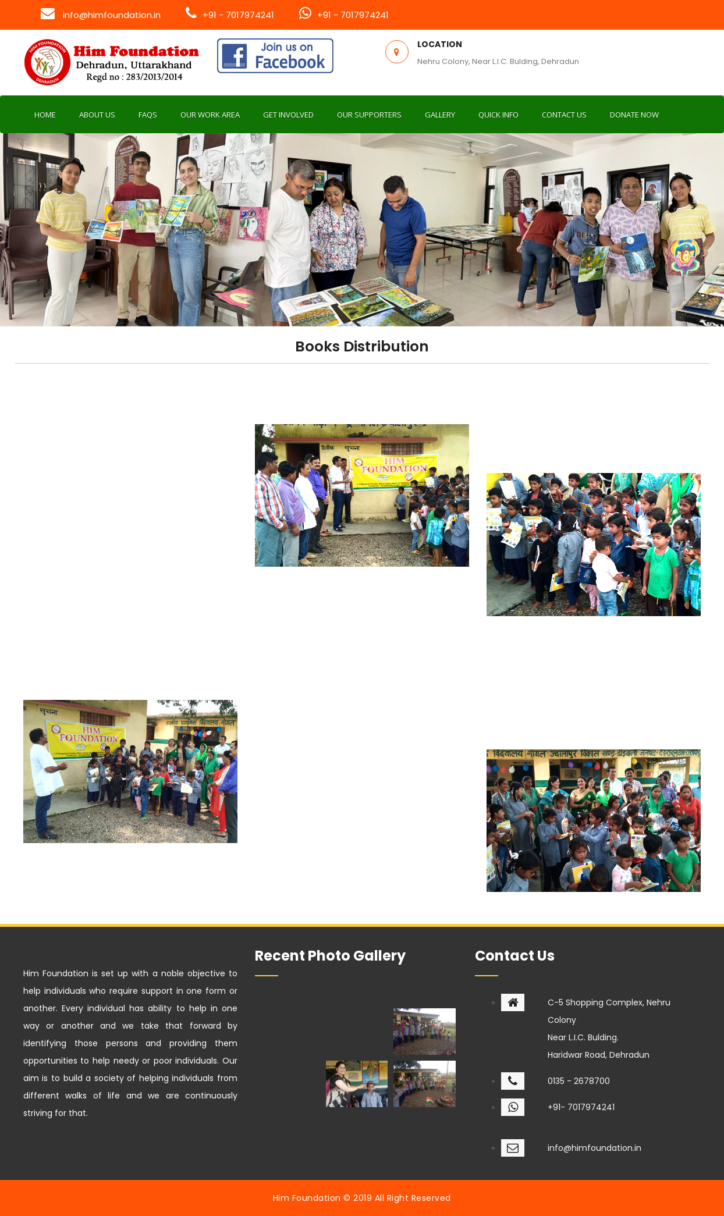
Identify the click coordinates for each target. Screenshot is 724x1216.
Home (45, 114)
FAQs (148, 114)
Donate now (634, 114)
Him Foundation (307, 1198)
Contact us (564, 114)
